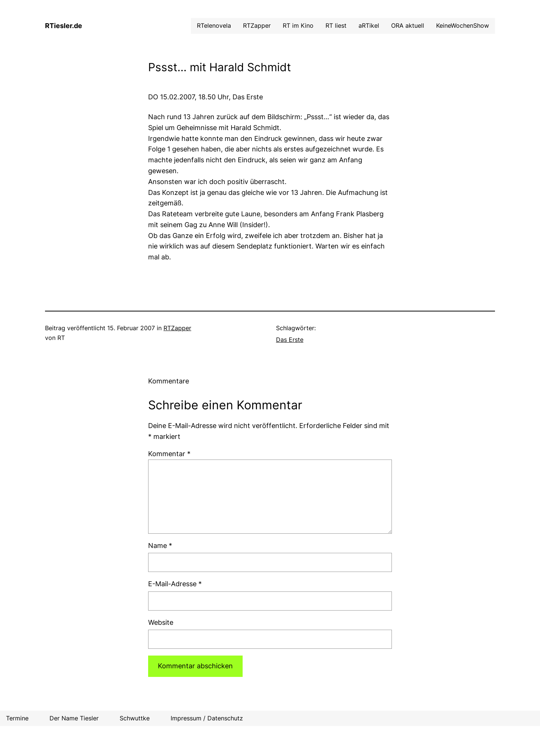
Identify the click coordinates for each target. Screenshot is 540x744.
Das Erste (289, 339)
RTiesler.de (63, 26)
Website (160, 622)
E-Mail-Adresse (175, 584)
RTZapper (177, 328)
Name (160, 545)
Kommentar (169, 454)
